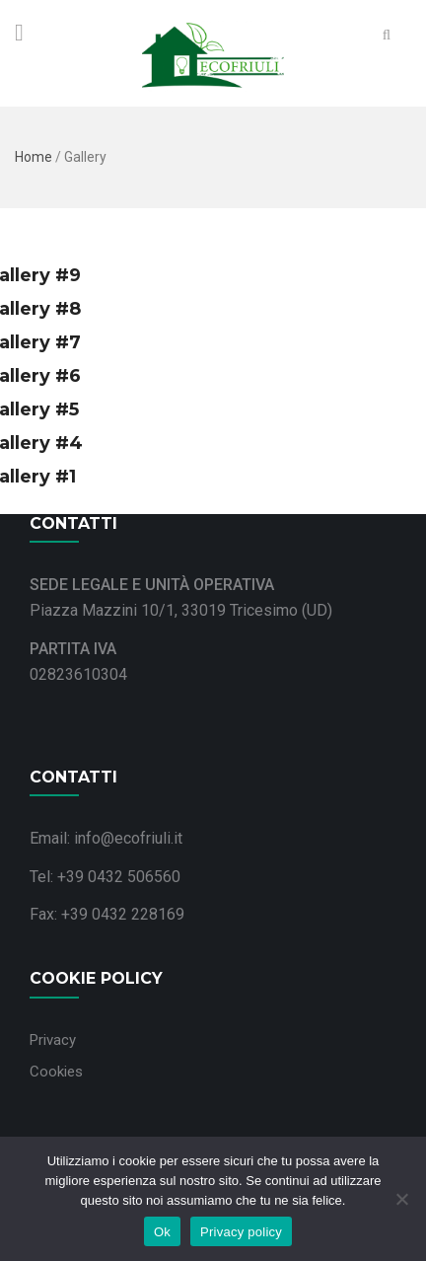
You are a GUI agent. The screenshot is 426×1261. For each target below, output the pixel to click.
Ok (162, 1231)
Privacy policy (241, 1231)
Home (33, 157)
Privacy (53, 1040)
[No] (401, 1199)
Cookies (56, 1071)
